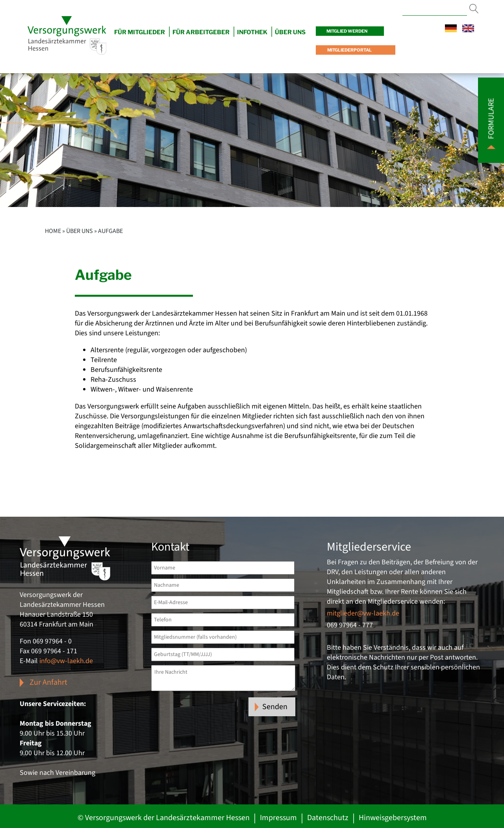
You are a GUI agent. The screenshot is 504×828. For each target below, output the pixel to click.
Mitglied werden (346, 31)
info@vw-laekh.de (66, 661)
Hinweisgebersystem (393, 817)
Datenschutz (327, 817)
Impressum (278, 817)
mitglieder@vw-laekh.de (363, 613)
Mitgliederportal (349, 50)
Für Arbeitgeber (201, 32)
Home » (55, 231)
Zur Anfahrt (48, 682)
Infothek (252, 32)
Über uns (79, 231)
